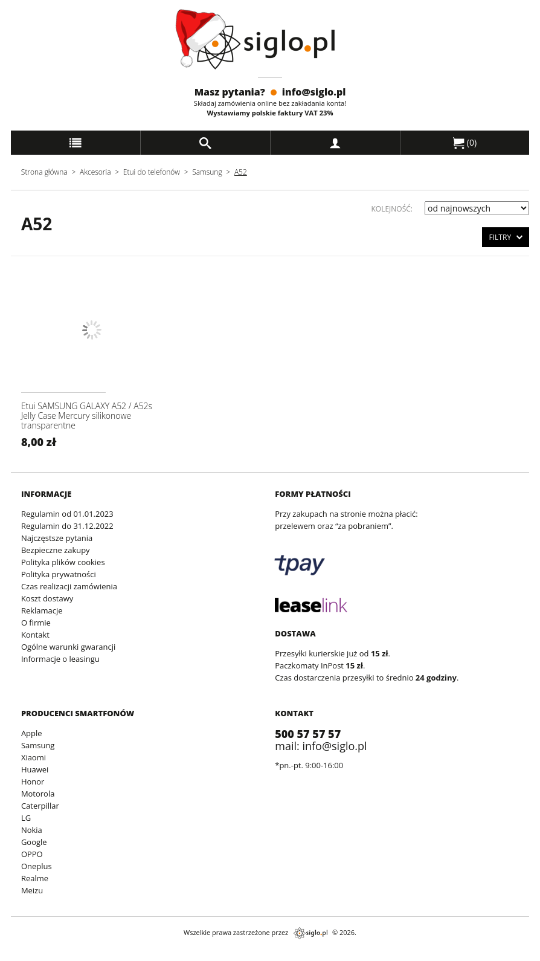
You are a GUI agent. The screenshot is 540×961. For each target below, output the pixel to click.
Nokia (31, 829)
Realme (34, 878)
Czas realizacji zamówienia (69, 586)
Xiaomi (33, 757)
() (465, 143)
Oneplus (36, 866)
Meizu (32, 890)
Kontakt (35, 634)
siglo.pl (310, 933)
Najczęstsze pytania (56, 537)
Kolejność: (392, 209)
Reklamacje (42, 610)
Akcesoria (95, 172)
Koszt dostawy (47, 598)
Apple (31, 733)
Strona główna (44, 172)
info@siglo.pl (314, 92)
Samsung (208, 172)
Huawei (34, 769)
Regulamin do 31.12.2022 (67, 525)
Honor (32, 781)
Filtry (505, 236)
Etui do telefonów (151, 172)
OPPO (32, 854)
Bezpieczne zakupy (55, 550)
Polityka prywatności (58, 574)
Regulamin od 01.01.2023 (67, 513)
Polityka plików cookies (63, 562)
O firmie (36, 622)
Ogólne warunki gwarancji (68, 646)
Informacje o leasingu (60, 658)
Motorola (38, 793)
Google (34, 841)
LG (26, 817)
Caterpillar (40, 805)
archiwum (19, 955)
